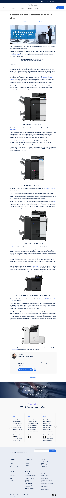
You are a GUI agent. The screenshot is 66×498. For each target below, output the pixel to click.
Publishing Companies (45, 486)
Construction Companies (30, 476)
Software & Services (14, 7)
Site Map (27, 465)
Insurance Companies (29, 488)
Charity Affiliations (36, 7)
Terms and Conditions (14, 466)
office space (29, 208)
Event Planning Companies (30, 481)
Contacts (13, 471)
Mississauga (12, 475)
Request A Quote (60, 7)
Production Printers (45, 464)
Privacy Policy (13, 496)
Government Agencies (30, 485)
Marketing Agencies (45, 475)
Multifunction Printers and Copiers (18, 54)
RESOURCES (29, 459)
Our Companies (29, 7)
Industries (8, 7)
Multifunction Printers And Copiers (46, 462)
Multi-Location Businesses (46, 476)
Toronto (11, 473)
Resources (48, 7)
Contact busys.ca (14, 349)
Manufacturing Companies (46, 473)
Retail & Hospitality (45, 489)
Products (3, 7)
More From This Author (25, 369)
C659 (54, 201)
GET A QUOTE (33, 394)
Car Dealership (28, 473)
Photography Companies (46, 481)
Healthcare (27, 486)
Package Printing (44, 478)
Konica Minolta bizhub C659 (49, 188)
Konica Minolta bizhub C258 (40, 63)
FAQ (26, 461)
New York (12, 476)
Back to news (33, 377)
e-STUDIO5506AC (36, 266)
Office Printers (44, 466)
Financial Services (28, 483)
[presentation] (10, 427)
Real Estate (43, 487)
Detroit (11, 480)
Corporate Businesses (29, 478)
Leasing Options (22, 7)
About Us (42, 7)
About (11, 463)
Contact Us (53, 7)
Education (27, 480)
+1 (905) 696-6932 (50, 1)
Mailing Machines (44, 468)
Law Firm (27, 489)
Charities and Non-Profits (30, 475)
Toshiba (12, 246)
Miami (11, 478)
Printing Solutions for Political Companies (47, 484)
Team (11, 465)
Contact (27, 463)
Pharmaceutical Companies (46, 480)
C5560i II (16, 306)
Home (11, 461)
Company (12, 459)
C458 (24, 140)
